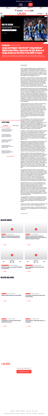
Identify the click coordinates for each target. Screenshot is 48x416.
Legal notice (23, 413)
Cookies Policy (34, 413)
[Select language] (40, 14)
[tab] (6, 125)
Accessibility (17, 413)
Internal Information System (9, 413)
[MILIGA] (46, 13)
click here (23, 209)
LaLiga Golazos (24, 70)
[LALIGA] (21, 14)
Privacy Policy (28, 413)
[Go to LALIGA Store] (24, 10)
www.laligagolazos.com (33, 75)
